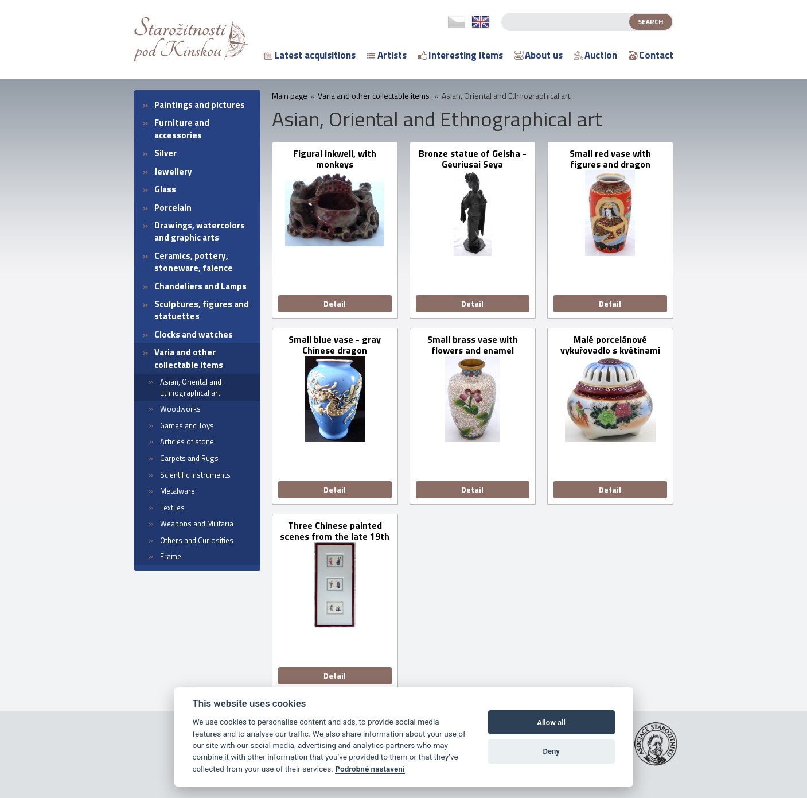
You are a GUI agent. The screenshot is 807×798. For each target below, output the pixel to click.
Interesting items (460, 55)
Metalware (177, 491)
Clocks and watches (193, 334)
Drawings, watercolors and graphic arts (199, 231)
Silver (165, 153)
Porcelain (173, 207)
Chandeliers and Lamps (200, 286)
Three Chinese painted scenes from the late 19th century (334, 531)
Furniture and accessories (181, 128)
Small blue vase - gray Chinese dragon (335, 345)
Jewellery (173, 171)
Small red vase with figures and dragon (610, 159)
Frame (170, 556)
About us (538, 55)
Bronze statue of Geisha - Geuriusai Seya (473, 159)
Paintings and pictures (199, 104)
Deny (551, 751)
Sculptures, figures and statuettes (201, 310)
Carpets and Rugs (189, 458)
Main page (289, 96)
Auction (595, 55)
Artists (387, 55)
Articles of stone (187, 441)
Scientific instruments (195, 475)
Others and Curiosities (196, 540)
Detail (334, 303)
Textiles (172, 507)
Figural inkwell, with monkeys (334, 159)
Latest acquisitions (310, 55)
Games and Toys (187, 425)
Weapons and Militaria (196, 523)
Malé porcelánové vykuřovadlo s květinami (610, 345)
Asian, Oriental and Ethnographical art (190, 387)
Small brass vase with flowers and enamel (472, 345)
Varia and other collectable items (188, 358)
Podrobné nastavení (369, 768)
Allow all (551, 722)
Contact (651, 55)
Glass (165, 189)
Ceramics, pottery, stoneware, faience (193, 261)
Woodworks (180, 409)
